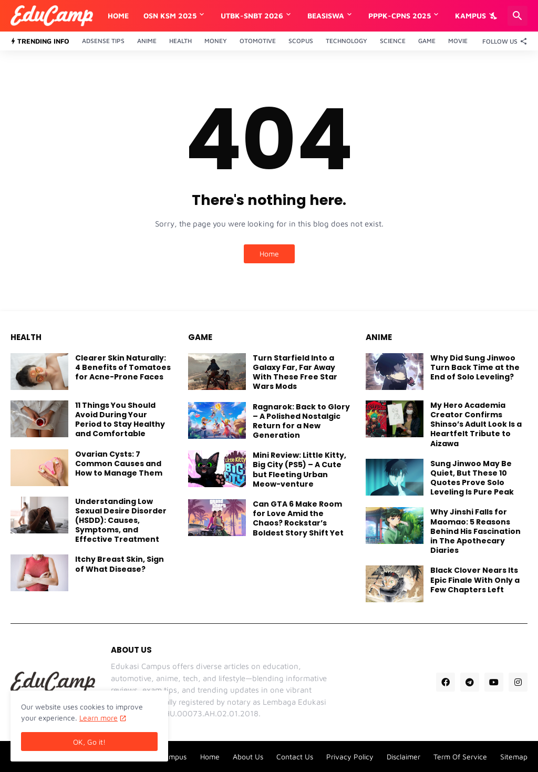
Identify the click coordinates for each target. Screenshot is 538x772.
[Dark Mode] (494, 16)
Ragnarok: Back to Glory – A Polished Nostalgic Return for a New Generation (301, 421)
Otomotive (258, 41)
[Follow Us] (502, 41)
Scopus (300, 41)
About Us (248, 756)
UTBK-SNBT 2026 (252, 15)
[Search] (517, 16)
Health (180, 41)
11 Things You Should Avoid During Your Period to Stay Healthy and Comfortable (120, 419)
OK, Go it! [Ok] (89, 741)
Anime (147, 41)
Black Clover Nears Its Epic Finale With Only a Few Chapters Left (475, 579)
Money (215, 41)
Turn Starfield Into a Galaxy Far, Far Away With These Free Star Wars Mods (295, 372)
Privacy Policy (350, 756)
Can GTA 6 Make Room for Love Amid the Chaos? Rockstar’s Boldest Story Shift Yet (298, 518)
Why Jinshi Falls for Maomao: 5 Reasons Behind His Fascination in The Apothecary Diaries (475, 531)
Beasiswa (325, 15)
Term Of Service (460, 756)
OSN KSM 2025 (169, 15)
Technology (346, 41)
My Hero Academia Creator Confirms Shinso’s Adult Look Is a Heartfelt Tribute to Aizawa (476, 424)
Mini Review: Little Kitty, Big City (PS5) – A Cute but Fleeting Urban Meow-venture (299, 469)
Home (118, 15)
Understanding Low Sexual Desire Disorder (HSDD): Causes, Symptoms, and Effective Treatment (121, 520)
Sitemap (513, 756)
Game (427, 41)
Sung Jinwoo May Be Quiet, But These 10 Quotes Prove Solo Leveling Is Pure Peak (472, 478)
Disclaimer (403, 756)
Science (393, 41)
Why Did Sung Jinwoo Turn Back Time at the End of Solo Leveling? (475, 367)
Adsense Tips (103, 41)
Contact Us (294, 756)
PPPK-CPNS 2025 (399, 15)
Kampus (470, 15)
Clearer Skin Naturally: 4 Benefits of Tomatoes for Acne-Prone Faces (123, 367)
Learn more (98, 717)
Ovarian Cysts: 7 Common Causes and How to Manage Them (118, 463)
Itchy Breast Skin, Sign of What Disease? (119, 563)
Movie (458, 41)
